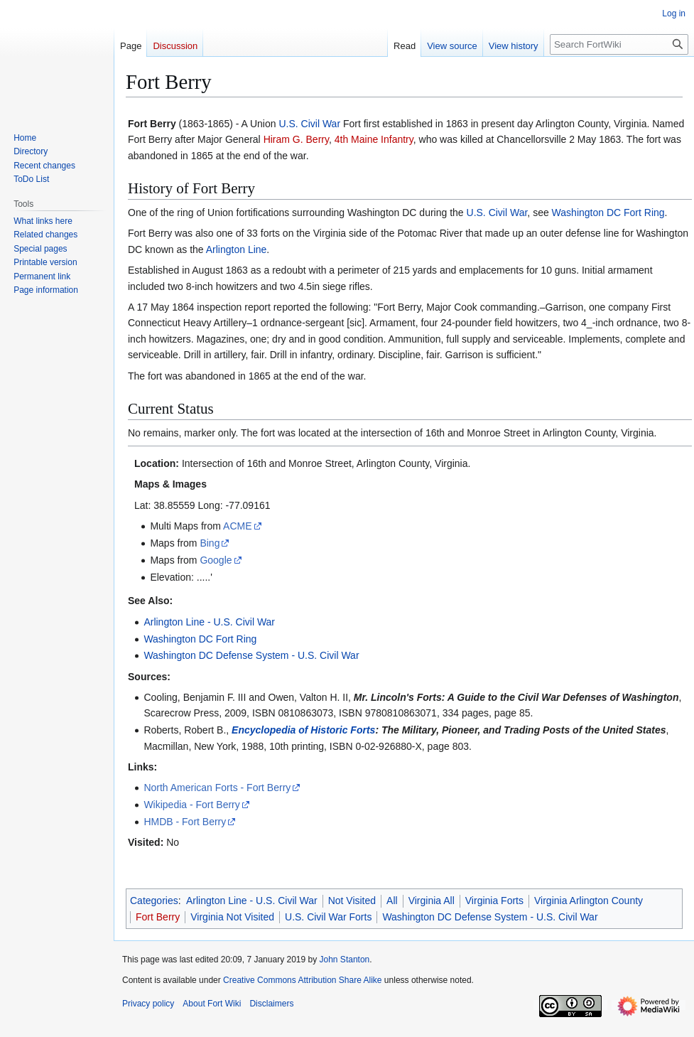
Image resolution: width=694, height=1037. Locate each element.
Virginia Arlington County (588, 900)
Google (216, 560)
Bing (209, 543)
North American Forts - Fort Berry (217, 787)
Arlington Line (236, 249)
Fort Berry (158, 917)
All (392, 900)
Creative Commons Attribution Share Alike (302, 980)
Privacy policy (148, 1004)
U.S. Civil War (309, 123)
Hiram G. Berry (296, 139)
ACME (237, 526)
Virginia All (431, 900)
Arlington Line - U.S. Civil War (209, 622)
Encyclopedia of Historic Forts (303, 730)
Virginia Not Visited (232, 917)
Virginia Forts (494, 900)
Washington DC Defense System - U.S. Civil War (251, 655)
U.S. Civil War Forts (328, 917)
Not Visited (352, 900)
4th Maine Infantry (374, 139)
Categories (154, 900)
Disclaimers (271, 1004)
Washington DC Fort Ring (608, 212)
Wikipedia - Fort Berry (191, 804)
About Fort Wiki (212, 1004)
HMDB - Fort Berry (184, 821)
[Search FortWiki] (619, 44)
